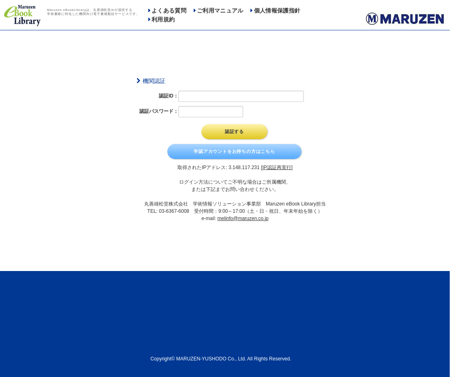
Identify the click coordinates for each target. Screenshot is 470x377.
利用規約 (163, 20)
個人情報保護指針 (277, 11)
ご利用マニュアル (220, 11)
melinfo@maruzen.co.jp (243, 218)
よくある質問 (169, 11)
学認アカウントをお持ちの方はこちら (234, 151)
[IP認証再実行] (277, 167)
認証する (234, 131)
